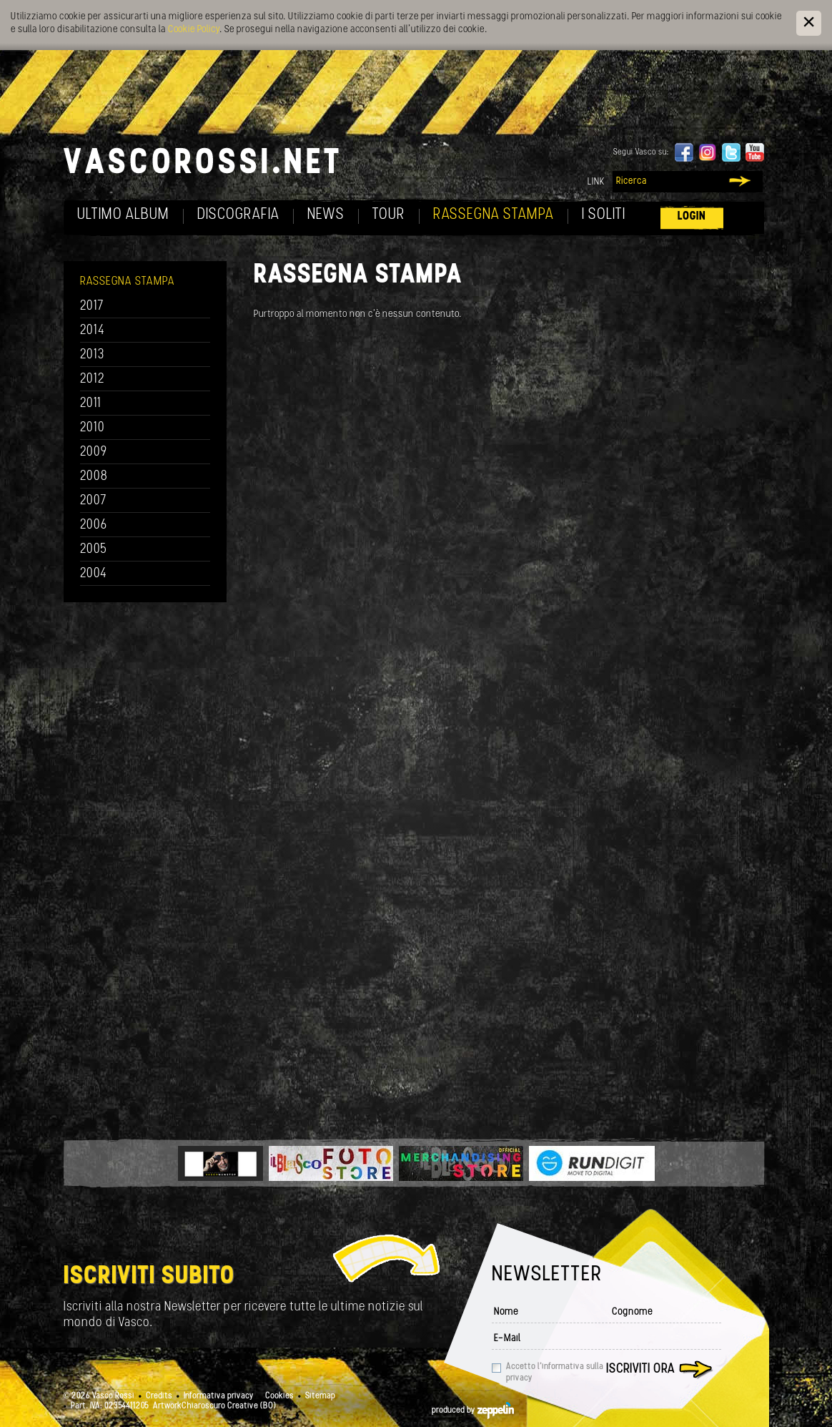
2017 (92, 306)
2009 (93, 452)
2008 (94, 477)
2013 (92, 355)
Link (596, 182)
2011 (90, 404)
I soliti (603, 215)
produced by (473, 1410)
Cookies (279, 1396)
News (326, 215)
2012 (92, 379)
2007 (93, 501)
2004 (93, 574)
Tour (388, 215)
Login (692, 216)
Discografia (238, 215)
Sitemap (320, 1396)
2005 (93, 549)
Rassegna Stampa (493, 215)
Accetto (554, 1373)
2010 (92, 428)
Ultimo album (123, 215)
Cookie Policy (193, 29)
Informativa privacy (219, 1396)
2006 (93, 525)
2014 (92, 331)
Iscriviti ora (640, 1369)
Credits (159, 1396)
